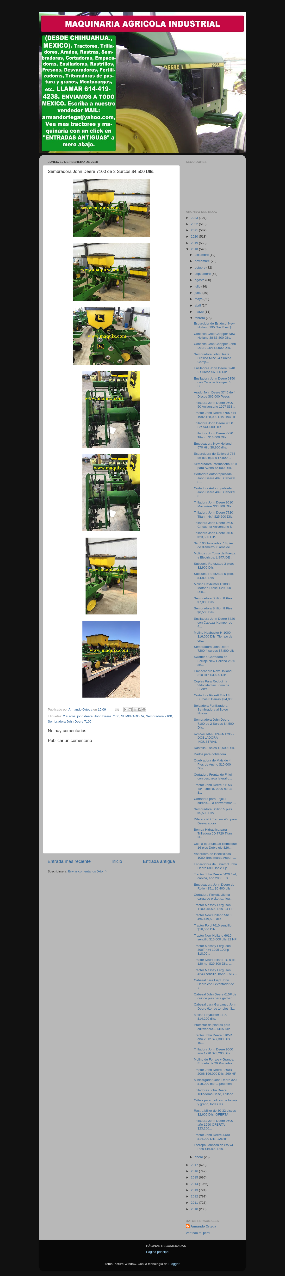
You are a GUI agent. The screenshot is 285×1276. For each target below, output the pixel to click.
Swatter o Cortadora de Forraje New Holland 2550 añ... (214, 660)
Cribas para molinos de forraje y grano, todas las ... (215, 1102)
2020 (195, 236)
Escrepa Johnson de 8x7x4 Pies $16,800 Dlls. (213, 1147)
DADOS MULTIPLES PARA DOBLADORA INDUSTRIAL (214, 737)
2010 (195, 1209)
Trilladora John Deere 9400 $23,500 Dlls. (213, 535)
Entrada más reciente (69, 861)
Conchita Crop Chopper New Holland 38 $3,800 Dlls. (214, 335)
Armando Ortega (203, 1226)
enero (199, 1157)
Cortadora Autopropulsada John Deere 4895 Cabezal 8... (214, 478)
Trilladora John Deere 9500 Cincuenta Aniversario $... (214, 524)
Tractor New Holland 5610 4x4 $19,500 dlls (212, 917)
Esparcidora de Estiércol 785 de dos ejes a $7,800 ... (214, 455)
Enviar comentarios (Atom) (87, 871)
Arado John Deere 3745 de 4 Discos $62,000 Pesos (214, 394)
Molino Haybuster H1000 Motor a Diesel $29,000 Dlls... (212, 588)
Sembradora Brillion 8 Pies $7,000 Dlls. (213, 600)
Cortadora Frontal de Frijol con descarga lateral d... (213, 776)
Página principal (157, 1252)
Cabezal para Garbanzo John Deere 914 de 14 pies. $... (215, 1006)
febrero (200, 318)
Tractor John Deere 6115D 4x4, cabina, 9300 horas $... (213, 788)
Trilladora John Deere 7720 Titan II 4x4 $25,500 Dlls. (213, 514)
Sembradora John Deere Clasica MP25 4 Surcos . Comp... (213, 358)
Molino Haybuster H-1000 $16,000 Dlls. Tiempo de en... (213, 636)
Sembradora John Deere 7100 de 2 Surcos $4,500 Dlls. (214, 723)
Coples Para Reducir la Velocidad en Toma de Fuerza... (211, 685)
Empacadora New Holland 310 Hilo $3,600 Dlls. (213, 673)
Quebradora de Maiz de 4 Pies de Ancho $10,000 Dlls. (212, 764)
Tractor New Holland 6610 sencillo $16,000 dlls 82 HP (215, 937)
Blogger (174, 1264)
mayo (199, 299)
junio (198, 292)
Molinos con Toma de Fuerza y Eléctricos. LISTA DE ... (214, 555)
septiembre (203, 274)
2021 (195, 230)
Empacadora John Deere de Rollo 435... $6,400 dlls (214, 886)
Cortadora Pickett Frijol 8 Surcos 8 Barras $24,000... (215, 697)
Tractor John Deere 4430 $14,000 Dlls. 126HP (212, 1137)
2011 (195, 1202)
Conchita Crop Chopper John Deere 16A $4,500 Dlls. (215, 346)
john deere (85, 716)
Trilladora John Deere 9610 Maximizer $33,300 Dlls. (213, 504)
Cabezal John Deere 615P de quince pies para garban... (215, 996)
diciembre (202, 255)
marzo (199, 311)
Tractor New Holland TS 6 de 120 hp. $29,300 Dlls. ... (214, 961)
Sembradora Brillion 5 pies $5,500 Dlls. (213, 811)
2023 (195, 218)
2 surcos (69, 716)
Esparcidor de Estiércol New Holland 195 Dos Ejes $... (214, 325)
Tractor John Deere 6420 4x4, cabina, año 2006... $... (215, 876)
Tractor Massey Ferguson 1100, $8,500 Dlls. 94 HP (214, 907)
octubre (200, 267)
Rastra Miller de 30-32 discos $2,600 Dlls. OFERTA (215, 1112)
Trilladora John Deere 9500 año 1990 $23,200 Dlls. (213, 1051)
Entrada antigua (159, 861)
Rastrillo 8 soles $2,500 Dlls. (214, 748)
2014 (195, 1184)
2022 (195, 224)
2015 (195, 1177)
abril (198, 305)
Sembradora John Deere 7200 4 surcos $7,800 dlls (214, 648)
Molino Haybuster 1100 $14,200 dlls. (210, 1016)
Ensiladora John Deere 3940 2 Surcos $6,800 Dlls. (214, 370)
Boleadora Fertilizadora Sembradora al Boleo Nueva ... (211, 709)
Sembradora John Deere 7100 (70, 721)
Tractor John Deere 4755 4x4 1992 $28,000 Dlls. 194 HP (215, 414)
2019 (195, 243)
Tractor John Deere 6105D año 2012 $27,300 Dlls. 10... (213, 1039)
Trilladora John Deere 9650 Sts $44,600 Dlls (213, 425)
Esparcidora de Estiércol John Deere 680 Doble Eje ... (215, 866)
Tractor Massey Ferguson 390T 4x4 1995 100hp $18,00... (212, 949)
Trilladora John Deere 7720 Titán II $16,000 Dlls (213, 435)
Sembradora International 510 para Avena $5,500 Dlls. (215, 466)
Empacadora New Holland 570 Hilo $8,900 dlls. (213, 445)
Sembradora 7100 (159, 716)
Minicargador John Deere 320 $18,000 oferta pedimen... (215, 1082)
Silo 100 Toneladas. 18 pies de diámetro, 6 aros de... (214, 545)
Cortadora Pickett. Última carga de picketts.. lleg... (213, 896)
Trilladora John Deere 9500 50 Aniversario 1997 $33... (214, 404)
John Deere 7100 (106, 716)
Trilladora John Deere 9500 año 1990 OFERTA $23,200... (213, 1124)
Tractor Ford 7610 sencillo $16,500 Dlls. (212, 927)
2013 (195, 1190)
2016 (195, 1171)
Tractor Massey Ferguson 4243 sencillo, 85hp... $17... (215, 972)
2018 (195, 249)
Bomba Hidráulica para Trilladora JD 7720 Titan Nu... (213, 833)
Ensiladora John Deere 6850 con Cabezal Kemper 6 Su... (214, 382)
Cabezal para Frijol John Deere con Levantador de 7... (214, 984)
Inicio (117, 861)
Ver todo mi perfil (198, 1233)
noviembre (203, 261)
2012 (195, 1196)
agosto (200, 280)
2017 (195, 1165)
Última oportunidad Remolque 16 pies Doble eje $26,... (215, 845)
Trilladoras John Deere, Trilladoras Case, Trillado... (215, 1092)
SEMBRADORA (132, 716)
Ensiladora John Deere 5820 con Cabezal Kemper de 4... (214, 622)
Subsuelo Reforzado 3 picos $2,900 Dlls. (214, 565)
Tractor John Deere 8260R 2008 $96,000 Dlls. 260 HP (215, 1071)
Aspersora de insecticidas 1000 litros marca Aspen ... (215, 855)
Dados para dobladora (210, 754)
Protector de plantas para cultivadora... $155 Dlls (212, 1027)
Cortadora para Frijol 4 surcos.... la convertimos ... (215, 800)
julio (198, 286)
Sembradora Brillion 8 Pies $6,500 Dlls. (213, 610)
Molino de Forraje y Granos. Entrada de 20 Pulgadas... (214, 1061)
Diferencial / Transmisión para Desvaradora (215, 821)
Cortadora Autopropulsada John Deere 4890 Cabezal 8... (214, 492)
